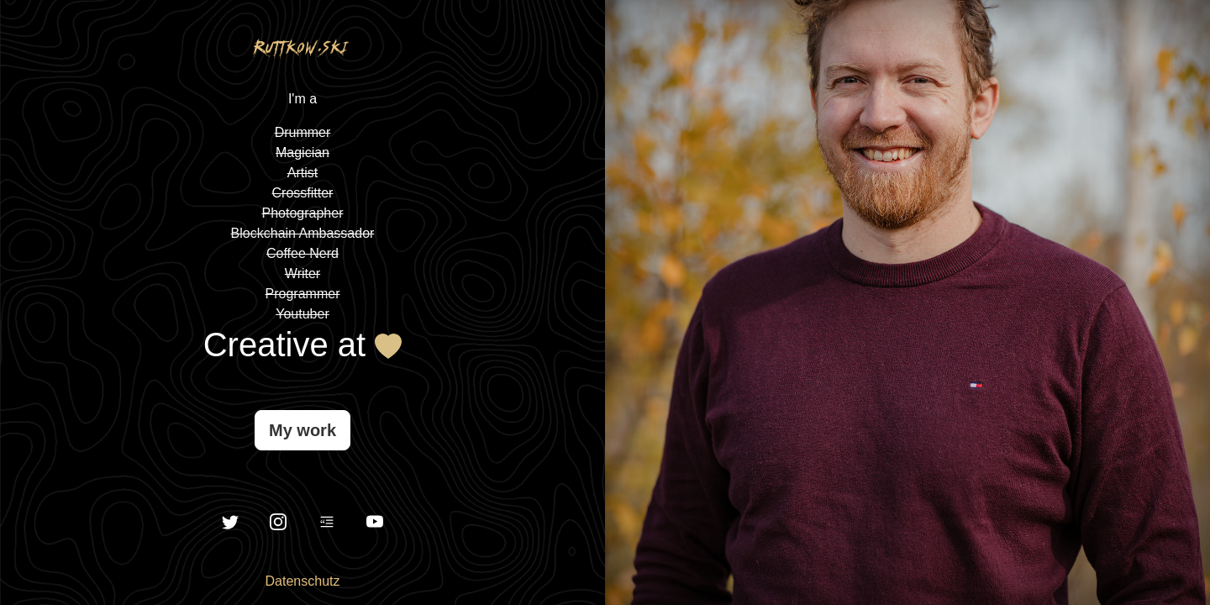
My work (302, 430)
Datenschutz (303, 581)
